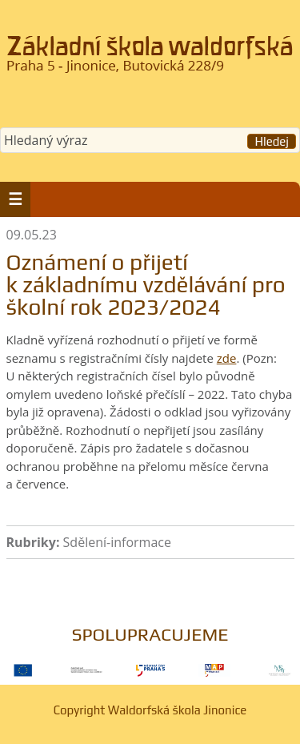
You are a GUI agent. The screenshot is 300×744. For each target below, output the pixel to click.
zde (227, 358)
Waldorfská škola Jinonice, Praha (150, 59)
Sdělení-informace (117, 542)
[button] (15, 199)
